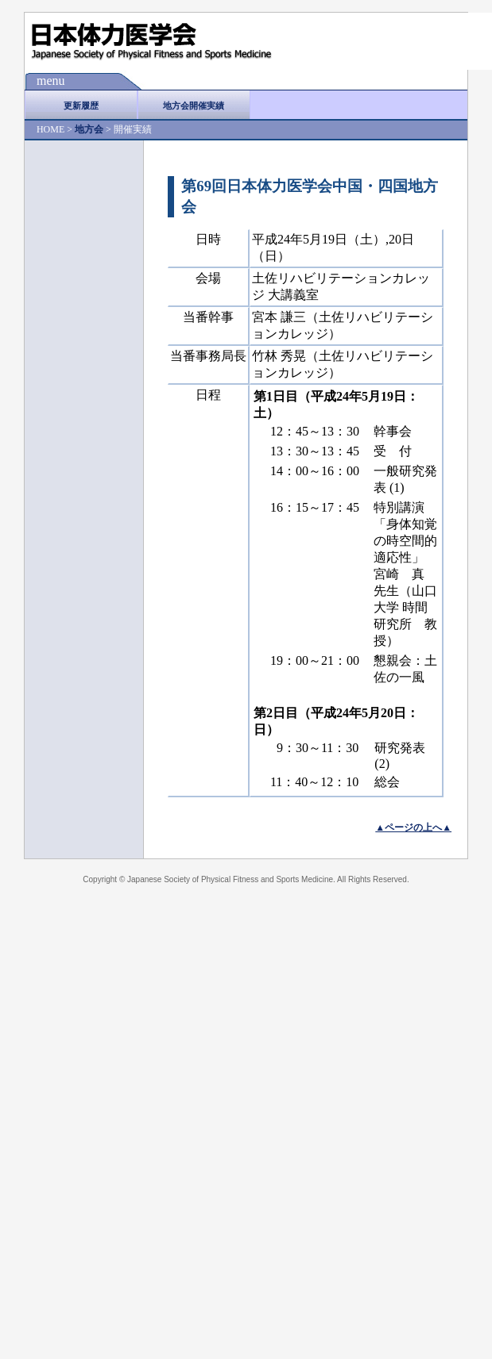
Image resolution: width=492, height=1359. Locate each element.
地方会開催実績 (193, 105)
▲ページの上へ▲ (413, 827)
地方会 (89, 129)
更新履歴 (81, 105)
